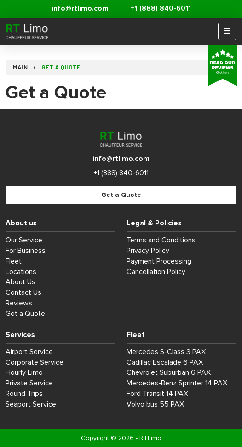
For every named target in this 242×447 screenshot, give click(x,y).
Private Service (29, 383)
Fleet (14, 261)
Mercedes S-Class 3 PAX (166, 351)
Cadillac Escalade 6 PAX (165, 362)
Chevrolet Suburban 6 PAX (169, 372)
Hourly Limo (24, 372)
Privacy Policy (148, 250)
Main (20, 67)
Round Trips (24, 393)
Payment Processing (159, 261)
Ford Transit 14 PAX (157, 393)
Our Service (24, 240)
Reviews (19, 303)
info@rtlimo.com (80, 8)
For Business (26, 250)
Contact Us (23, 292)
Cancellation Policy (156, 271)
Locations (21, 271)
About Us (20, 282)
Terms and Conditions (161, 240)
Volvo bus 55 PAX (155, 404)
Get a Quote (121, 195)
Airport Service (29, 351)
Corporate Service (34, 362)
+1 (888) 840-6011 (161, 8)
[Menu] (227, 31)
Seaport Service (31, 404)
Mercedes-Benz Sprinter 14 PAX (177, 383)
